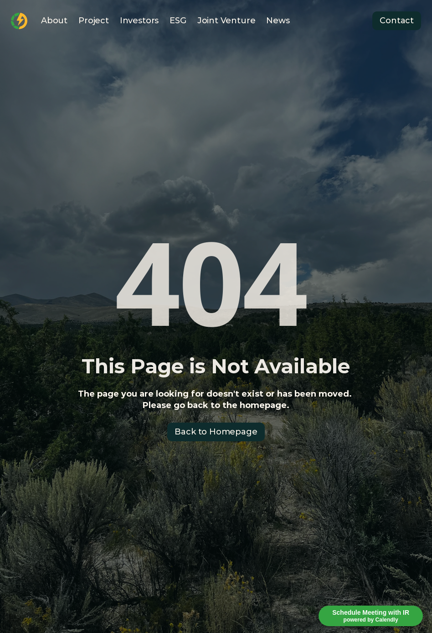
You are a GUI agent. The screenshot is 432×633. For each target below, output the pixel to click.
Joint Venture (226, 21)
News (277, 21)
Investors (139, 21)
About (54, 21)
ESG (178, 21)
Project (93, 21)
